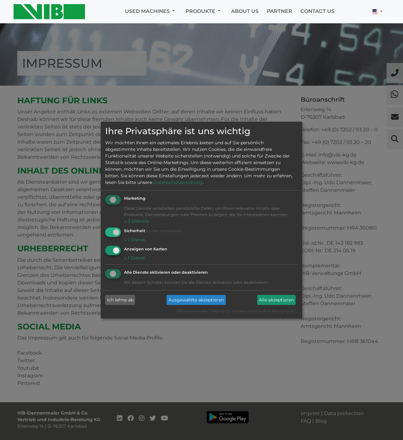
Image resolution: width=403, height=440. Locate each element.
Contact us (317, 11)
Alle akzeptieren (276, 300)
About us (244, 11)
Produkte (201, 11)
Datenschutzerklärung (178, 182)
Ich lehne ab (120, 300)
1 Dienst (134, 240)
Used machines (148, 11)
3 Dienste (136, 221)
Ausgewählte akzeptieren (196, 300)
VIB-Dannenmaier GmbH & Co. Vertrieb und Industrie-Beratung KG (235, 311)
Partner (279, 11)
